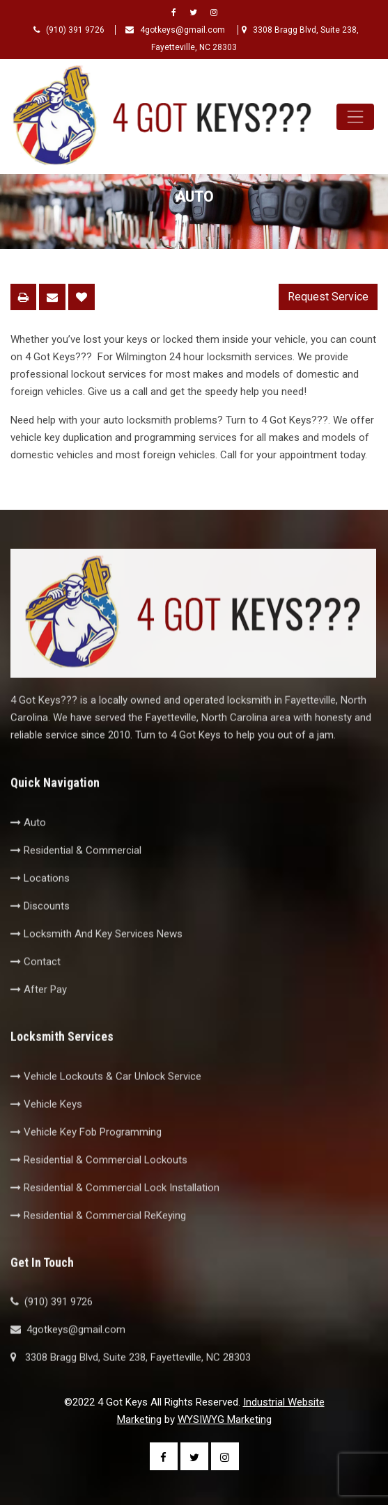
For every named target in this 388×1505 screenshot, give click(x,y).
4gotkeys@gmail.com (176, 30)
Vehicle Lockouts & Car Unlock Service (105, 1101)
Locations (40, 903)
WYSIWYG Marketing (225, 1419)
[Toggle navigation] (355, 117)
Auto (28, 848)
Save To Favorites (81, 297)
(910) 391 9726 (68, 30)
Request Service (328, 296)
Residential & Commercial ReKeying (98, 1240)
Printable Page (23, 297)
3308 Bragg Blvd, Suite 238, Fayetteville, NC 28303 (130, 1383)
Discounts (40, 931)
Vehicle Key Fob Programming (86, 1157)
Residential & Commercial (75, 875)
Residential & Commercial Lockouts (98, 1185)
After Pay (38, 1014)
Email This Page (52, 297)
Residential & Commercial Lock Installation (114, 1213)
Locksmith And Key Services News (96, 959)
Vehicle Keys (46, 1129)
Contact (35, 987)
